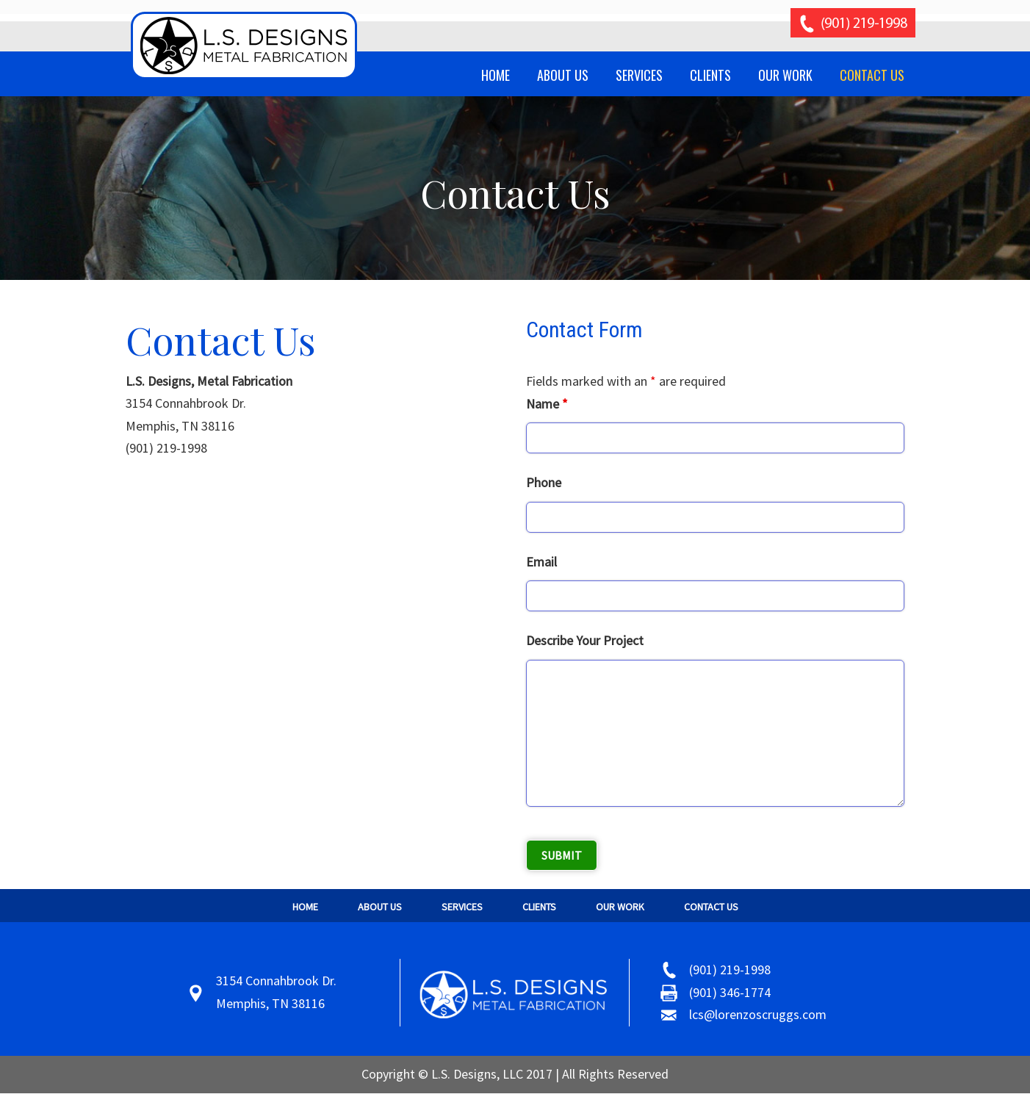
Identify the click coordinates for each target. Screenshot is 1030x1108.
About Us (380, 906)
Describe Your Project (585, 640)
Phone (543, 482)
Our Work (620, 906)
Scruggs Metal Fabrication (245, 45)
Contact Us (711, 906)
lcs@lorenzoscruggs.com (757, 1014)
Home (305, 906)
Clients (539, 906)
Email (541, 561)
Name (547, 403)
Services (462, 906)
